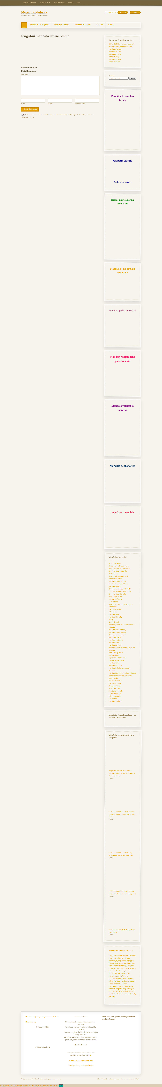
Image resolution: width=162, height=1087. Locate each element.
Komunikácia (113, 602)
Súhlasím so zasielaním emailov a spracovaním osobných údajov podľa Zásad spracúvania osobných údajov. (57, 116)
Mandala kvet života (121, 981)
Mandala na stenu (115, 52)
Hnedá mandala (114, 686)
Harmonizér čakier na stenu (118, 566)
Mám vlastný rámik (115, 653)
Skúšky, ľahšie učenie (116, 660)
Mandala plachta (114, 49)
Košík (79, 2)
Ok (61, 1085)
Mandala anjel (113, 655)
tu (90, 1055)
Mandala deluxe (114, 62)
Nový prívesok (113, 622)
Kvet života (126, 958)
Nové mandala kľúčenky (117, 594)
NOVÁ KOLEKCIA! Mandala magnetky (121, 44)
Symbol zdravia (114, 963)
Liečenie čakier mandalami (118, 576)
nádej (110, 620)
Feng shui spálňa (114, 958)
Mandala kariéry (114, 586)
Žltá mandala (113, 699)
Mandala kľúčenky (115, 617)
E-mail (50, 104)
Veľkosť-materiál (59, 2)
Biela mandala (113, 678)
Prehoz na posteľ (114, 609)
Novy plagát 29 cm (115, 597)
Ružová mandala (114, 693)
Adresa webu (80, 104)
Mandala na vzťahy (115, 579)
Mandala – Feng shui (29, 2)
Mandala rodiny (117, 986)
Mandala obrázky (119, 966)
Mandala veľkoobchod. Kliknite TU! (121, 950)
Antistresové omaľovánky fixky (119, 591)
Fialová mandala (114, 683)
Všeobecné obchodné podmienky (81, 1060)
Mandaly (111, 996)
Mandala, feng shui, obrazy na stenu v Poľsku (41, 1017)
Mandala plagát (114, 643)
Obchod (70, 2)
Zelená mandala (114, 696)
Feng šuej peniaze (119, 973)
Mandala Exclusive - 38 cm (118, 584)
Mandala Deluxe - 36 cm (117, 581)
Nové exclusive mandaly (117, 630)
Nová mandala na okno (116, 635)
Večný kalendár (114, 614)
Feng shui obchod (115, 955)
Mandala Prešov (118, 971)
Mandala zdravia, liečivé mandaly (120, 676)
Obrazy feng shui (120, 968)
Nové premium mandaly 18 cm (119, 569)
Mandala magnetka (115, 640)
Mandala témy (30, 1022)
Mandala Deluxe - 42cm (116, 632)
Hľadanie (111, 76)
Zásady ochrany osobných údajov (80, 1065)
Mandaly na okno (114, 645)
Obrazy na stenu (45, 2)
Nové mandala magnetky (117, 571)
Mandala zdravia (114, 59)
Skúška (123, 963)
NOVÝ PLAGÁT (113, 574)
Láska (119, 976)
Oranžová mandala (115, 691)
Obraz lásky (128, 986)
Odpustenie (112, 612)
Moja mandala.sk (34, 12)
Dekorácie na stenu (121, 991)
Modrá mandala (114, 688)
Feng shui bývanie (128, 955)
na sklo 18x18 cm (114, 563)
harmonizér (112, 561)
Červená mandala (114, 681)
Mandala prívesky (115, 599)
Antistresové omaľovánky (126, 994)
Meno (23, 104)
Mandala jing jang (127, 961)
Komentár (25, 75)
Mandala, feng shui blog (117, 989)
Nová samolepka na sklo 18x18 (119, 589)
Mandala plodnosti (115, 701)
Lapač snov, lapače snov (117, 658)
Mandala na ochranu (116, 665)
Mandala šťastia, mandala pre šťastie (122, 673)
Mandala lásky (113, 57)
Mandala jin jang (114, 961)
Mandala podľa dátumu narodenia (120, 46)
